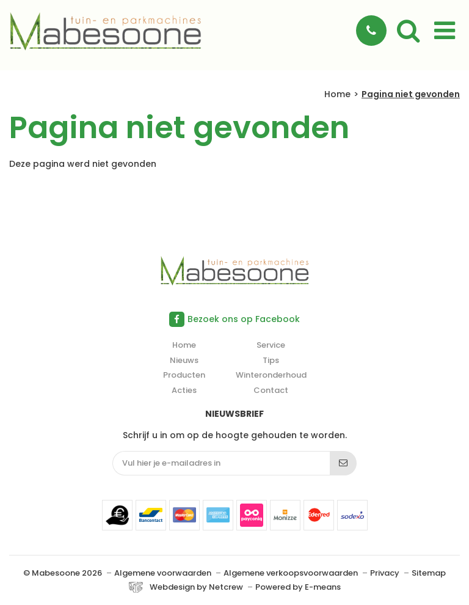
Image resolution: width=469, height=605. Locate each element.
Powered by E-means (298, 587)
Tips (271, 360)
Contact (270, 390)
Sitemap (429, 573)
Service (270, 345)
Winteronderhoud (271, 375)
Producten (184, 375)
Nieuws (184, 360)
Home (337, 94)
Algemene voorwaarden (162, 573)
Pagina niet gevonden (411, 94)
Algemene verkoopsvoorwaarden (291, 573)
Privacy (384, 573)
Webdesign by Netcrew (196, 587)
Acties (184, 390)
